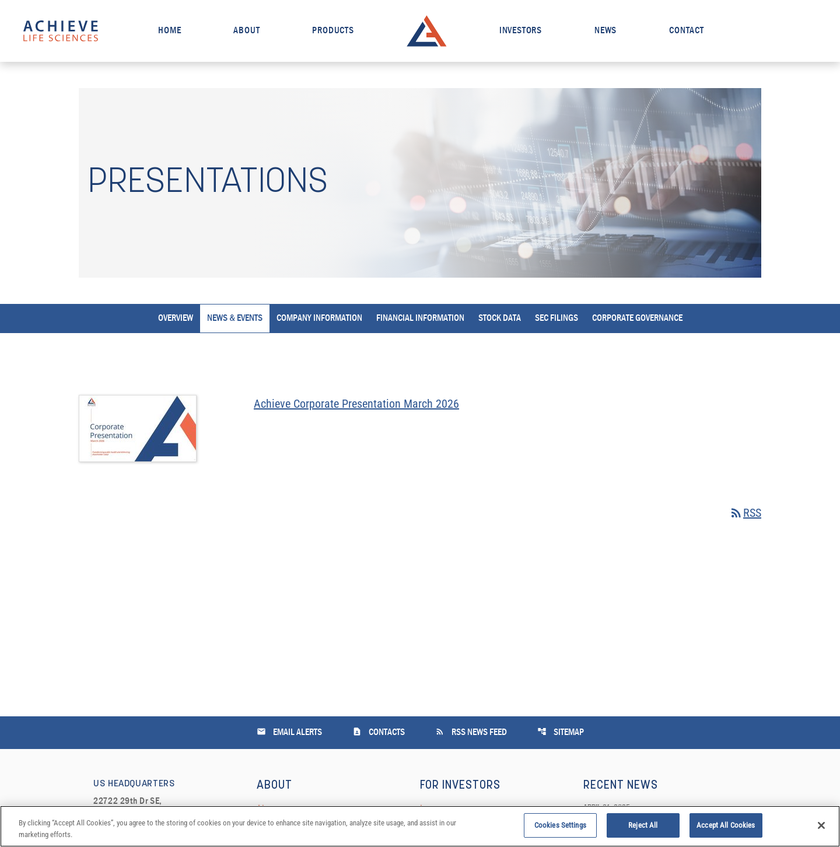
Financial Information (420, 318)
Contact (686, 31)
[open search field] (807, 30)
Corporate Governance (637, 318)
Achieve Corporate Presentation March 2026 (356, 404)
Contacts (378, 732)
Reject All (642, 829)
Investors (520, 31)
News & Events (234, 318)
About (246, 31)
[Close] (821, 829)
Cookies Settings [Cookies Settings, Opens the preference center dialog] (560, 829)
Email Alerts (289, 732)
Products (333, 31)
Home (169, 31)
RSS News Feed (471, 732)
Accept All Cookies (725, 829)
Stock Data (499, 318)
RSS (745, 513)
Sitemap (560, 732)
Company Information (319, 318)
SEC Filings (556, 318)
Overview (175, 318)
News (605, 31)
